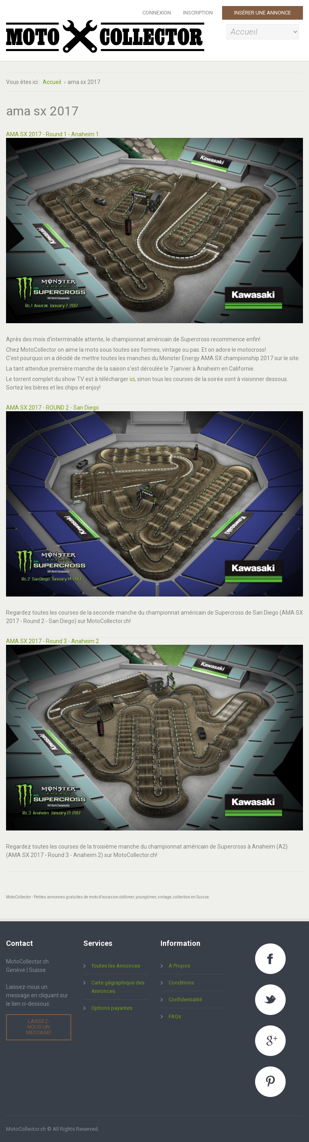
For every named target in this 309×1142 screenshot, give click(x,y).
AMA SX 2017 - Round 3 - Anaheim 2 (52, 641)
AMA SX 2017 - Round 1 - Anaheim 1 (52, 134)
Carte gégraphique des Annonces (117, 987)
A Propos (179, 966)
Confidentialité (185, 999)
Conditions (181, 983)
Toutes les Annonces (115, 966)
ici (132, 379)
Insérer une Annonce (262, 13)
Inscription (198, 13)
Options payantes (111, 1008)
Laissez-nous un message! (38, 1027)
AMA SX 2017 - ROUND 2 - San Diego (52, 407)
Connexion (156, 13)
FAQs (175, 1016)
